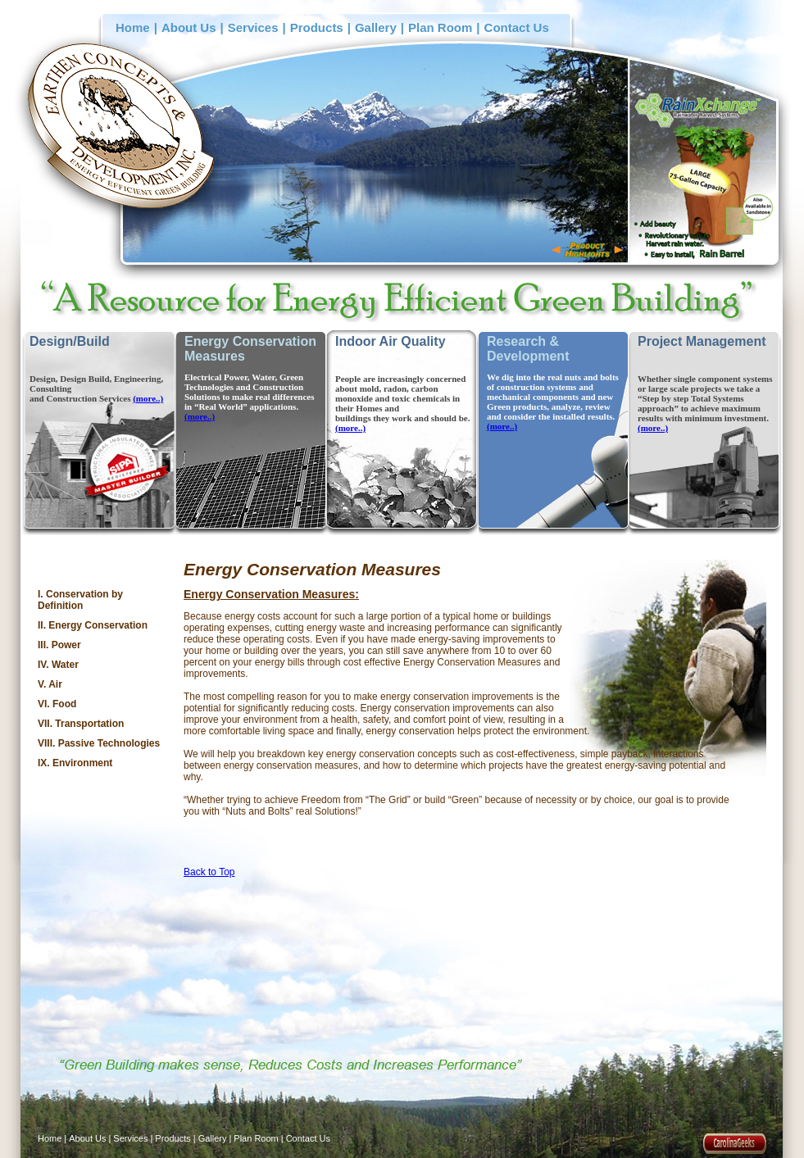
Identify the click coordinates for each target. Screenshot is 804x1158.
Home (133, 27)
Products (316, 27)
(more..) (148, 398)
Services (253, 27)
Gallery (376, 27)
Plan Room (440, 27)
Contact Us (516, 27)
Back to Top (209, 872)
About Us (188, 27)
